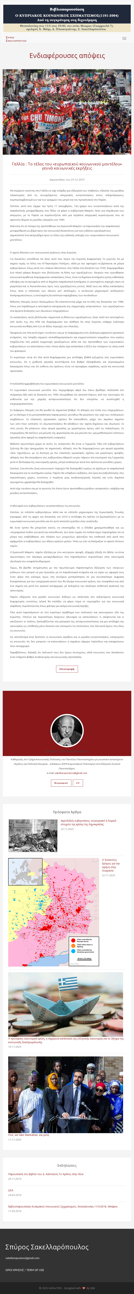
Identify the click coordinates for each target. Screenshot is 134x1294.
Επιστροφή (67, 669)
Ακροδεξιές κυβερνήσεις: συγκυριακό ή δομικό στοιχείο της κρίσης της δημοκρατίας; (88, 822)
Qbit (92, 1288)
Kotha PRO (55, 1288)
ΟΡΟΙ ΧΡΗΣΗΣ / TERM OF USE (24, 1270)
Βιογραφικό (61, 783)
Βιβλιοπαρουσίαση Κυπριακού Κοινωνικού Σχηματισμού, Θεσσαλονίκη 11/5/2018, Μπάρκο (63, 1206)
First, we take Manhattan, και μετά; (28, 1135)
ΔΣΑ (10, 1190)
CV (78, 783)
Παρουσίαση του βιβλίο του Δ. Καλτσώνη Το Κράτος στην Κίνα (45, 1174)
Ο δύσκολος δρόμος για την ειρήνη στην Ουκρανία (111, 865)
